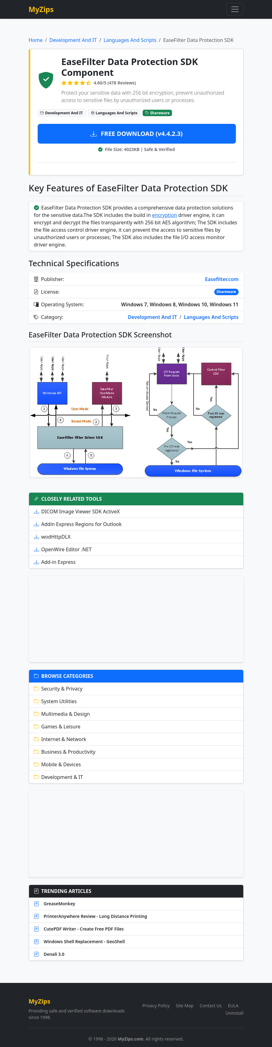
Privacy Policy (155, 1005)
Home (36, 40)
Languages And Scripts (129, 40)
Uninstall (235, 1013)
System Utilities (55, 701)
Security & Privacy (58, 688)
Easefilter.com (221, 279)
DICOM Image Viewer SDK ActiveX (77, 511)
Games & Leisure (57, 726)
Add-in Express (55, 562)
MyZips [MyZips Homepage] (41, 9)
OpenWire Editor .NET (63, 549)
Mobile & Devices (57, 764)
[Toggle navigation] (235, 9)
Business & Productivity (65, 751)
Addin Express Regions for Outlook (78, 524)
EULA (233, 1005)
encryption (164, 215)
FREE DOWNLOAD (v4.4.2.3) (136, 133)
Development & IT (58, 777)
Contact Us (211, 1005)
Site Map (185, 1005)
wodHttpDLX (52, 536)
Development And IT (73, 40)
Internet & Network (60, 739)
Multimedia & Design (62, 714)
